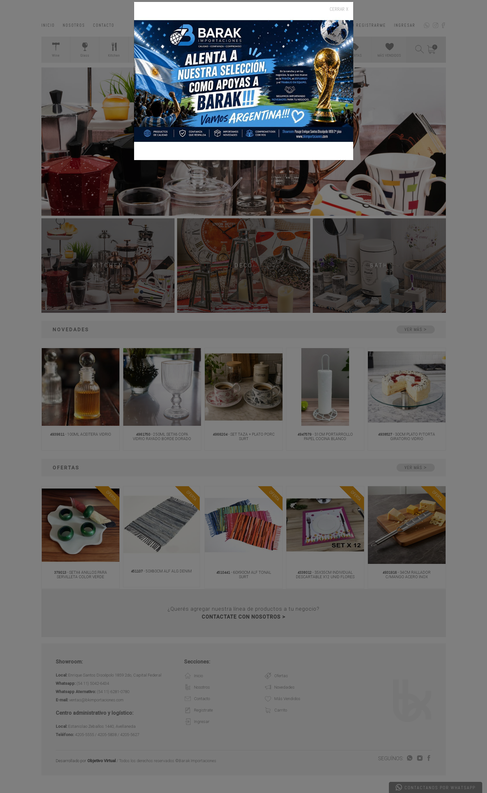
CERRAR (339, 9)
